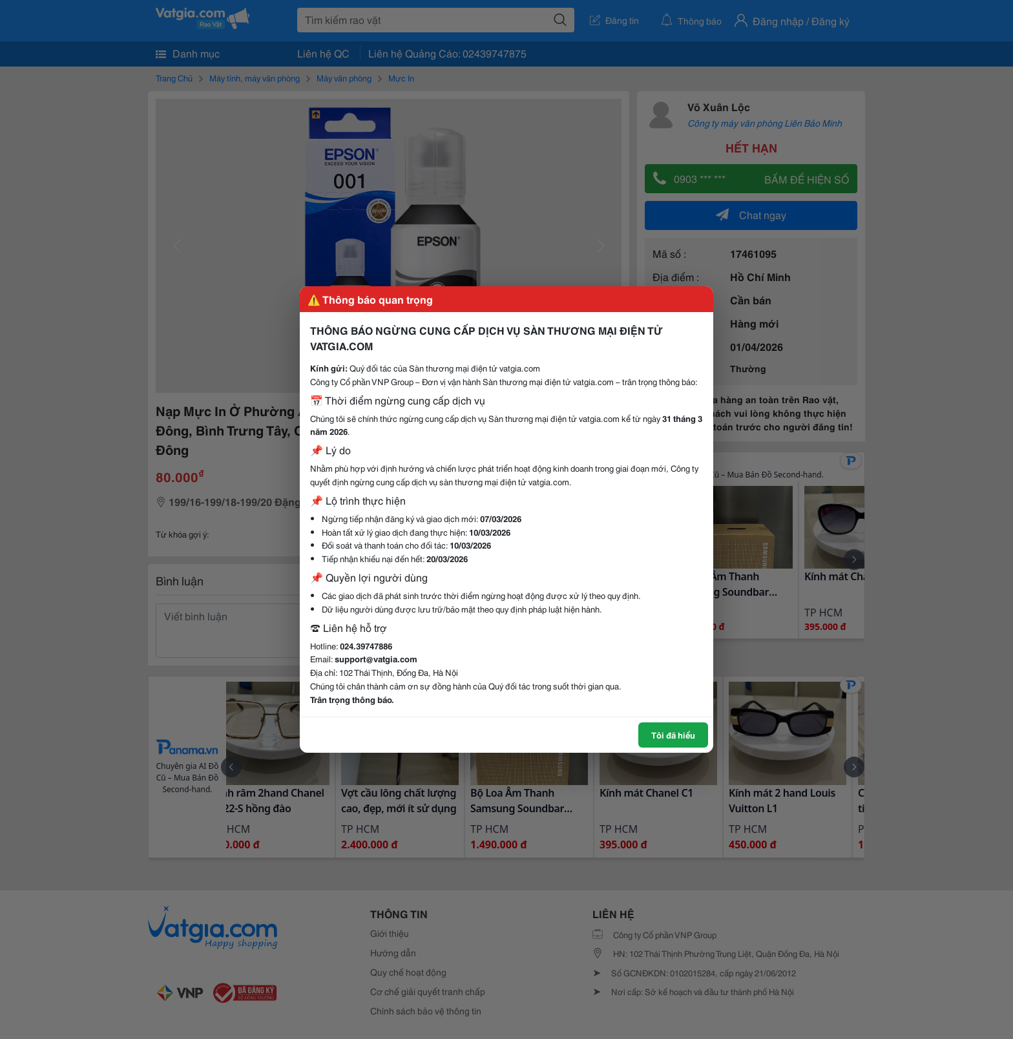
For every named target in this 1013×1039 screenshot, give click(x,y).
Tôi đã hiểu (673, 734)
